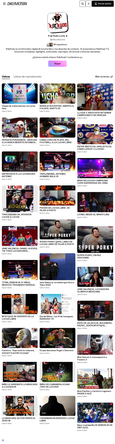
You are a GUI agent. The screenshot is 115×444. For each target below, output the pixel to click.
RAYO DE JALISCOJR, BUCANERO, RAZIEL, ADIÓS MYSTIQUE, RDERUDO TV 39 (94, 324)
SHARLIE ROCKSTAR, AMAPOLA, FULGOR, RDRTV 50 (57, 107)
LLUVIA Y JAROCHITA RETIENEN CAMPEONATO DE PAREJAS (94, 114)
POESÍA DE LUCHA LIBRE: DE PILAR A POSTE (55, 209)
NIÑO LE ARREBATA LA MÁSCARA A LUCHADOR (19, 385)
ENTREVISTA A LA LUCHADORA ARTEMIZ (18, 175)
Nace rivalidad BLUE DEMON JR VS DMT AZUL (94, 426)
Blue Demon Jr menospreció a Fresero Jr (92, 358)
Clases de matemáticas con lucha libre (18, 107)
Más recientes (104, 76)
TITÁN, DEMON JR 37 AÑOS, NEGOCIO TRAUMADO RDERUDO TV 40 (19, 283)
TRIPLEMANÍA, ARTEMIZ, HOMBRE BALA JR (53, 175)
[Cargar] (89, 4)
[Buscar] (82, 4)
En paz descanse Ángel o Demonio (57, 350)
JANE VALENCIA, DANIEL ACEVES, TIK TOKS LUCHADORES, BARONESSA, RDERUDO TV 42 (20, 249)
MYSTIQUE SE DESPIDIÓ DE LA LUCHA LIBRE (18, 317)
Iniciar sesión (102, 3)
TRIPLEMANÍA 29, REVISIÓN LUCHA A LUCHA (16, 215)
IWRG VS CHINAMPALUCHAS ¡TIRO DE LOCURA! (55, 385)
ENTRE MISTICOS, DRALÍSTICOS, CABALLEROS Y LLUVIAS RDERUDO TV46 (94, 147)
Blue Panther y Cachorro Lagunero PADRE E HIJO (94, 392)
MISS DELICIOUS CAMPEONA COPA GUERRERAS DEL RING (92, 181)
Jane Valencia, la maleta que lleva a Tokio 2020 (57, 283)
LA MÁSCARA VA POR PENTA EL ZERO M (19, 419)
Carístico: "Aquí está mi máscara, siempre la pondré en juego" (18, 351)
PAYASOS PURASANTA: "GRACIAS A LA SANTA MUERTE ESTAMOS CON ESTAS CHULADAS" (19, 141)
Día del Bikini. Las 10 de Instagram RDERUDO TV (56, 317)
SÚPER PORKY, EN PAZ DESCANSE (89, 256)
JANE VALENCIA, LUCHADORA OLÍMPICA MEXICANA (93, 290)
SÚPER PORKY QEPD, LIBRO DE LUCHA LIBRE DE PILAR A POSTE (57, 243)
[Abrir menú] (4, 4)
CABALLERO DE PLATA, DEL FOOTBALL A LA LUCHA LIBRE (56, 141)
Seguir (57, 63)
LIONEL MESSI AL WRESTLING (93, 214)
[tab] (6, 77)
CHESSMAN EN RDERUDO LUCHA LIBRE (57, 419)
